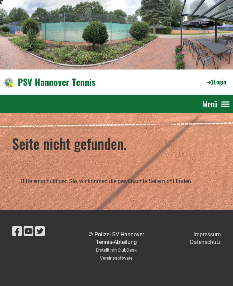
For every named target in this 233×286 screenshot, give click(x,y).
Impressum (207, 234)
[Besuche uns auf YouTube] (28, 231)
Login (216, 82)
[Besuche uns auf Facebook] (17, 231)
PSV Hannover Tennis (56, 82)
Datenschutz (205, 242)
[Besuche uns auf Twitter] (40, 231)
